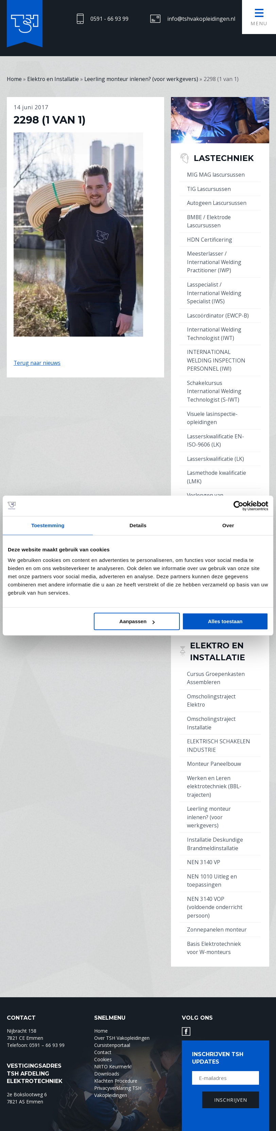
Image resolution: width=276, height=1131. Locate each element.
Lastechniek (225, 158)
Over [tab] (228, 525)
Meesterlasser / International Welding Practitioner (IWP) (215, 261)
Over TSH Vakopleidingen (122, 1026)
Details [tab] (138, 525)
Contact (102, 1040)
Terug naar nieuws (38, 363)
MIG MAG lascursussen (216, 174)
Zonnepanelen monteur (217, 918)
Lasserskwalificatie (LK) (216, 454)
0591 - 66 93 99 (109, 18)
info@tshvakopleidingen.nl (201, 18)
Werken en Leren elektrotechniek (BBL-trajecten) (215, 778)
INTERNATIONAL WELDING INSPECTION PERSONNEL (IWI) (216, 357)
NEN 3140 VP (204, 852)
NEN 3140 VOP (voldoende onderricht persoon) (215, 896)
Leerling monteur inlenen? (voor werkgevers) (209, 808)
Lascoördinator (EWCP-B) (219, 313)
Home (101, 1019)
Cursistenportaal (112, 1033)
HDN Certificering (209, 238)
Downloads (106, 1062)
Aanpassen (137, 621)
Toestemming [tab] (48, 525)
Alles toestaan (225, 621)
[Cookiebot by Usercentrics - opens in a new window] (238, 506)
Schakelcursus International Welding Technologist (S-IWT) (215, 388)
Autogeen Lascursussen (217, 202)
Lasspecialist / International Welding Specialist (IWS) (215, 291)
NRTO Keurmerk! (113, 1055)
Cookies (103, 1048)
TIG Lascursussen (209, 188)
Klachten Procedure (115, 1069)
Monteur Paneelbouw (215, 755)
